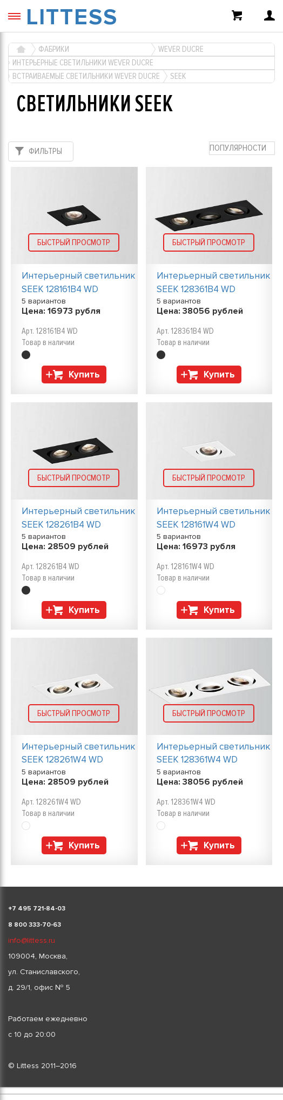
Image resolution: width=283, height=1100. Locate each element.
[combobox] (242, 148)
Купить (84, 374)
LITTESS (72, 17)
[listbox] (141, 1087)
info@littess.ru (31, 940)
